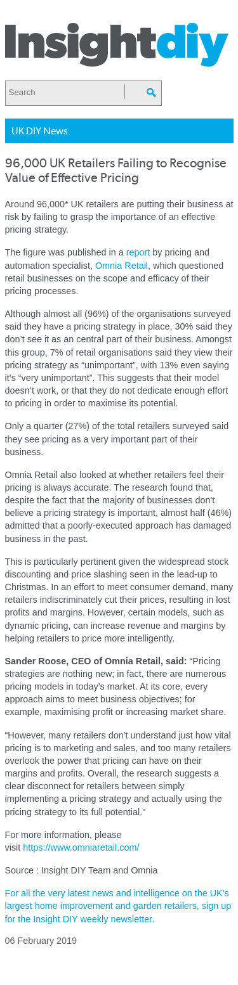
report (138, 252)
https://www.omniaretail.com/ (81, 847)
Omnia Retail (121, 266)
